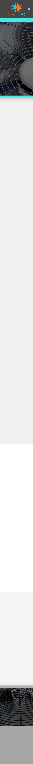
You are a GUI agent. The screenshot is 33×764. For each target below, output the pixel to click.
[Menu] (29, 9)
